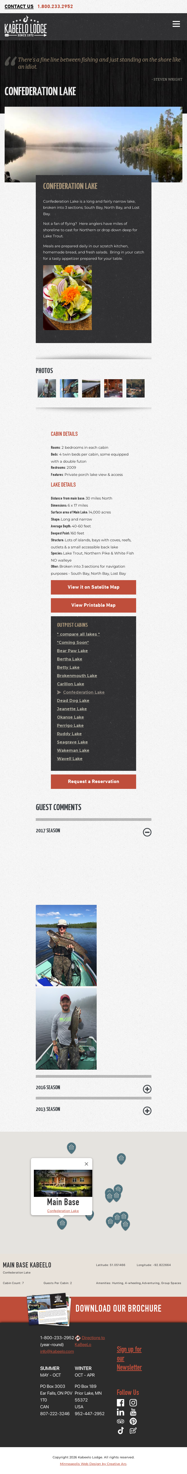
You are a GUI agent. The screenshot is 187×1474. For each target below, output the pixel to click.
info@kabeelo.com (57, 1351)
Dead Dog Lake (73, 700)
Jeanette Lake (72, 709)
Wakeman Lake (73, 750)
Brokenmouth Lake (77, 675)
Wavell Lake (70, 758)
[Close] (86, 1164)
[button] (62, 1224)
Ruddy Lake (69, 734)
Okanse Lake (70, 717)
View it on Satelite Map (94, 587)
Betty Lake (68, 667)
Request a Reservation (93, 782)
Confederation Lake (84, 692)
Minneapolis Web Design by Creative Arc (93, 1464)
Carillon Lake (70, 684)
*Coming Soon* (73, 642)
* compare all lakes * (78, 634)
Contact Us (19, 7)
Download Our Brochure (93, 1310)
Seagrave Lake (72, 742)
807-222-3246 (55, 1413)
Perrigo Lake (70, 725)
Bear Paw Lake (72, 650)
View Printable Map (93, 605)
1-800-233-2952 (57, 1337)
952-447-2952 (89, 1413)
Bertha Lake (69, 659)
